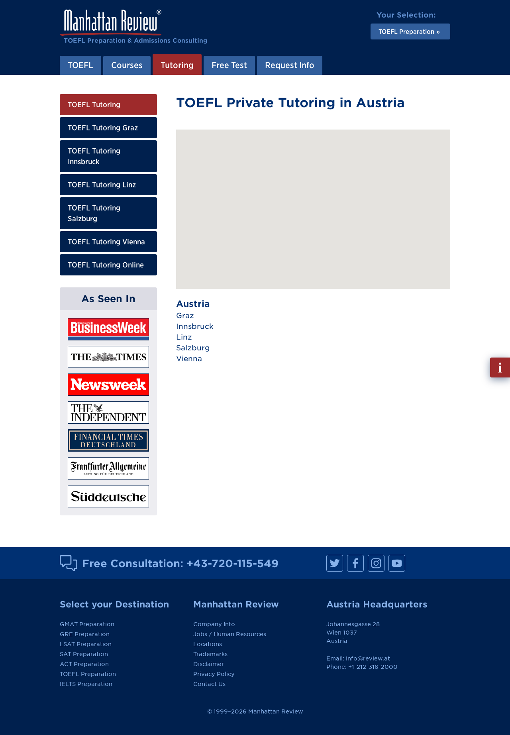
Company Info (214, 624)
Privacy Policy (214, 674)
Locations (207, 644)
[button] (369, 235)
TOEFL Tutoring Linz (102, 185)
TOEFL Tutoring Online (106, 265)
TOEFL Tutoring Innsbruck (94, 156)
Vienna (189, 358)
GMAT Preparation (87, 624)
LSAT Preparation (86, 644)
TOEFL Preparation (88, 674)
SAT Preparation (84, 654)
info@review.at (368, 658)
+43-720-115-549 (232, 563)
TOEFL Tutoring (94, 104)
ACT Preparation (84, 664)
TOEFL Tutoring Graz (103, 128)
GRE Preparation (85, 634)
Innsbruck (195, 326)
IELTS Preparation (86, 684)
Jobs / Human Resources (229, 634)
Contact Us (209, 684)
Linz (184, 337)
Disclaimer (208, 664)
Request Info (289, 65)
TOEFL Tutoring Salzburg (94, 213)
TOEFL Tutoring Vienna (106, 242)
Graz (185, 315)
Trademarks (210, 654)
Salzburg (193, 348)
